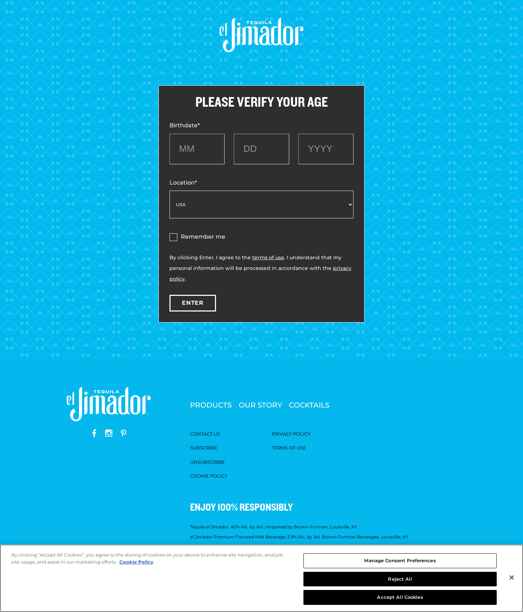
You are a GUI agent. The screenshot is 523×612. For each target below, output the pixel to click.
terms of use (268, 257)
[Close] (511, 577)
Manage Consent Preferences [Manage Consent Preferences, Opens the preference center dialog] (400, 560)
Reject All (400, 579)
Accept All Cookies (400, 597)
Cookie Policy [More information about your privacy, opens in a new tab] (136, 562)
